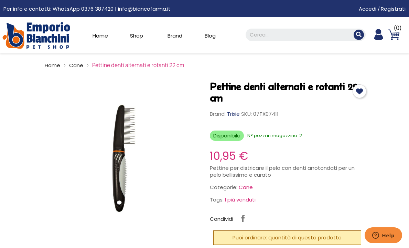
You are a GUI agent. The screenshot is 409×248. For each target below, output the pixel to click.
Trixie (233, 113)
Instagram (261, 218)
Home (100, 35)
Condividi (243, 218)
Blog (210, 35)
